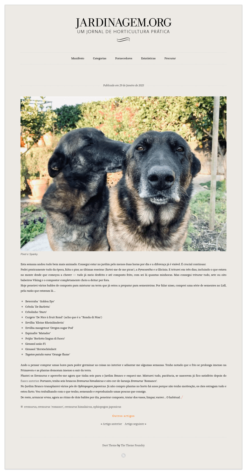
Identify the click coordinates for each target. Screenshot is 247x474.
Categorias (99, 58)
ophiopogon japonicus (107, 406)
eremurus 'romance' (50, 406)
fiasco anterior (30, 381)
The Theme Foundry (133, 445)
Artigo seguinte (134, 424)
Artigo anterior (112, 424)
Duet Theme (109, 445)
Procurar (170, 58)
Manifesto (77, 58)
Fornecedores (123, 58)
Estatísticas (148, 58)
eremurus (30, 406)
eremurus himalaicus (78, 406)
